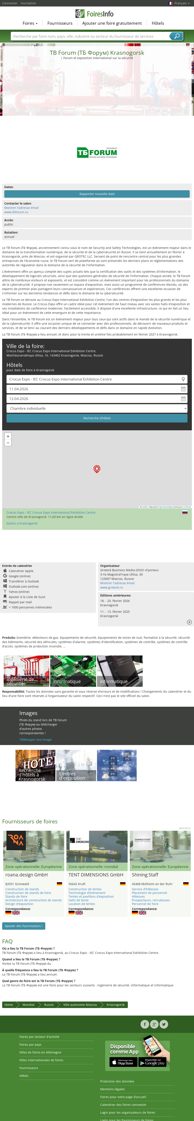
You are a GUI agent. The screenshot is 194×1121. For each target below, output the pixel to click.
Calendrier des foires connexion (123, 1105)
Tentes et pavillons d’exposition (91, 896)
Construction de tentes (85, 889)
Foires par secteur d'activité (39, 1037)
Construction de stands (22, 889)
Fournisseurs (59, 23)
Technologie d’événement (87, 893)
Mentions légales (112, 1089)
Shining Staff (145, 875)
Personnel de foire (145, 904)
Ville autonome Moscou (80, 1005)
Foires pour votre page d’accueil (123, 1097)
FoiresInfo (97, 13)
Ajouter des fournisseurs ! (23, 926)
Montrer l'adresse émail (21, 208)
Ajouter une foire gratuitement (112, 23)
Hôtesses (138, 896)
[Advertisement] (97, 92)
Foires (30, 23)
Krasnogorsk (116, 1005)
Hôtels (158, 23)
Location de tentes (82, 904)
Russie (49, 1005)
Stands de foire (16, 896)
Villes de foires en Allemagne (40, 1052)
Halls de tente (79, 900)
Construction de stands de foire (28, 893)
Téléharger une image (35, 739)
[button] (97, 469)
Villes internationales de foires (41, 1060)
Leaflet (144, 507)
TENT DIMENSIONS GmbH (96, 875)
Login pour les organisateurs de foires (127, 1112)
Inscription (28, 3)
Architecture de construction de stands (33, 900)
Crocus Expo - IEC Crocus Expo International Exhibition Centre (50, 512)
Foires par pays (30, 1044)
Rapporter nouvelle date (97, 194)
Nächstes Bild (125, 846)
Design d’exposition (19, 904)
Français (182, 3)
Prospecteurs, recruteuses (151, 900)
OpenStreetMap (165, 507)
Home (9, 1005)
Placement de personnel (149, 893)
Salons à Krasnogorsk (21, 523)
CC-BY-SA (187, 507)
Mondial (28, 1005)
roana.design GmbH (26, 875)
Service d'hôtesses (145, 889)
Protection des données (117, 1081)
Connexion (9, 3)
